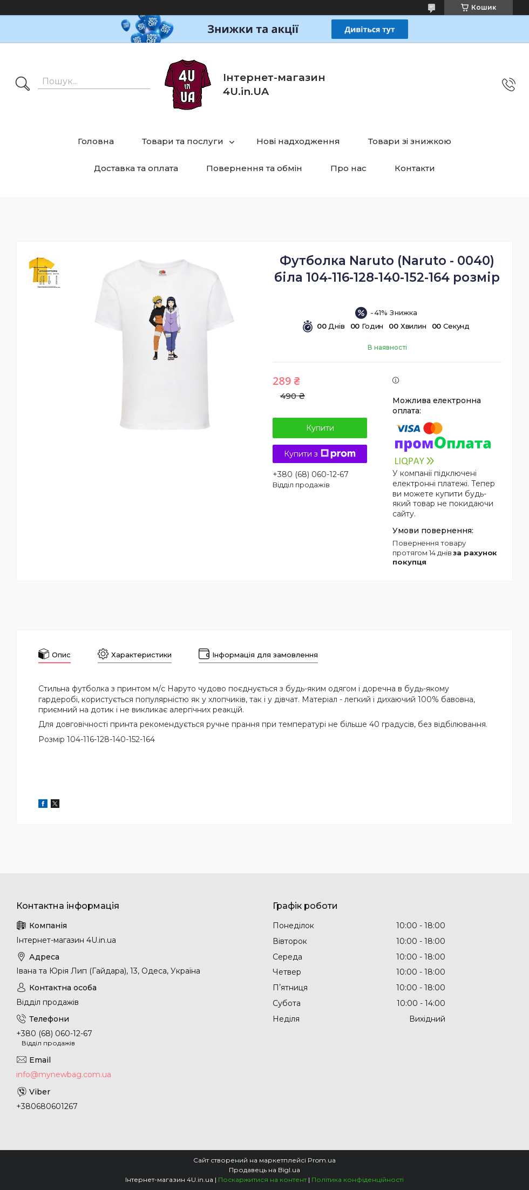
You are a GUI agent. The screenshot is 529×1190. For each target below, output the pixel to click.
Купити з (320, 454)
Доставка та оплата (136, 168)
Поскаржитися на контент (262, 1179)
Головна (96, 141)
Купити (320, 428)
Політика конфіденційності (357, 1179)
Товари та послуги (182, 141)
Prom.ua (322, 1160)
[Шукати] (23, 84)
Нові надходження (298, 141)
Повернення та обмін (254, 168)
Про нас (348, 168)
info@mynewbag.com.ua (63, 1074)
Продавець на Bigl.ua (264, 1170)
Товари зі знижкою (409, 141)
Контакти (415, 168)
